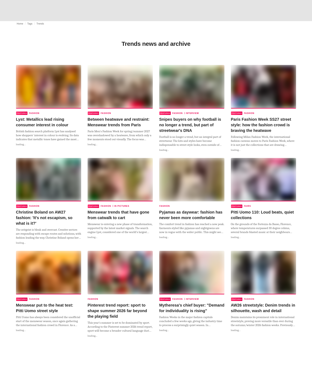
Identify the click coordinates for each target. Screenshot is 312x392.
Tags (29, 23)
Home (20, 23)
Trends (40, 23)
